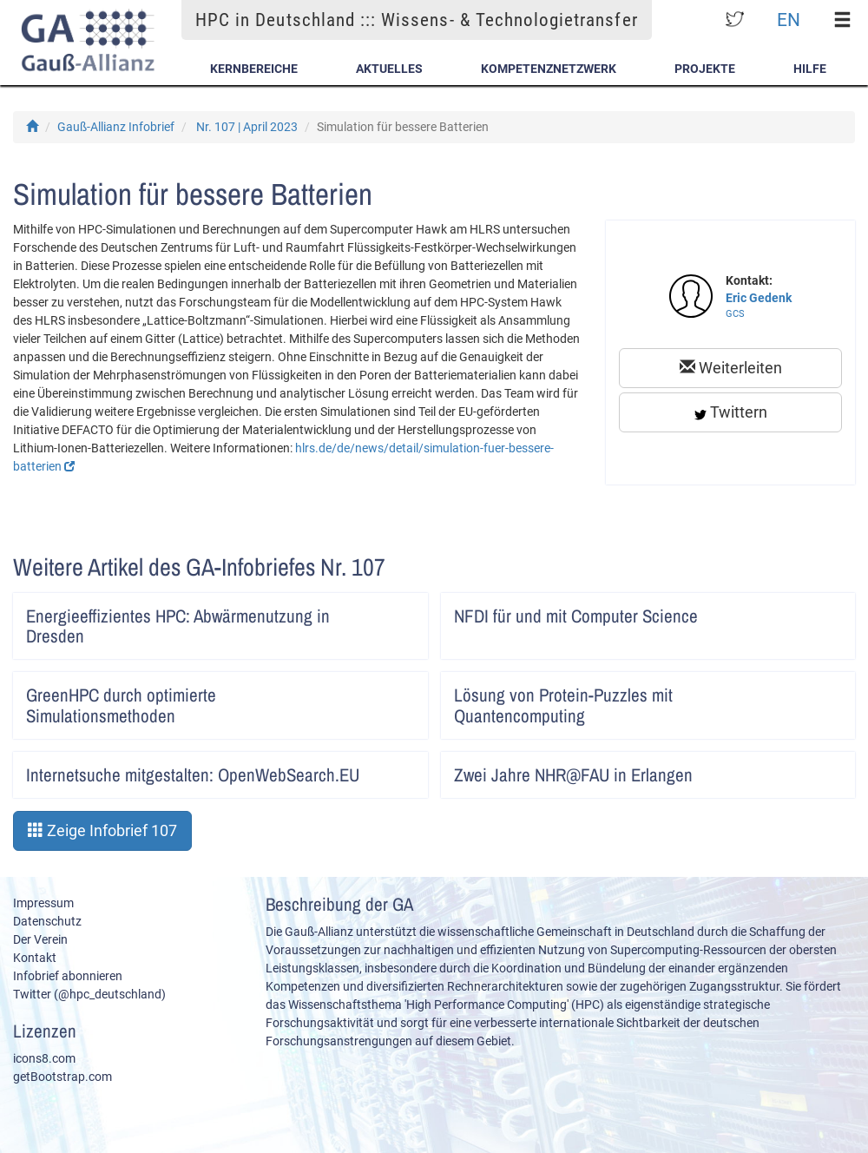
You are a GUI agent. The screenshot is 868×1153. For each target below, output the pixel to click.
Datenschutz (47, 921)
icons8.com (44, 1058)
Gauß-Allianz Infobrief (115, 127)
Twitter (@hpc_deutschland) (89, 994)
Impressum (43, 903)
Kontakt (34, 958)
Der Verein (40, 939)
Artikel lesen (403, 610)
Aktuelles (389, 69)
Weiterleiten (731, 368)
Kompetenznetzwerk (548, 69)
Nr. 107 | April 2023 (247, 127)
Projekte (704, 69)
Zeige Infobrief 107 (102, 830)
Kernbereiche (254, 69)
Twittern (730, 412)
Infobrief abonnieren (67, 976)
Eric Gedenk (759, 298)
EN (788, 20)
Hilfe (809, 69)
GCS (735, 314)
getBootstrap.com (62, 1077)
